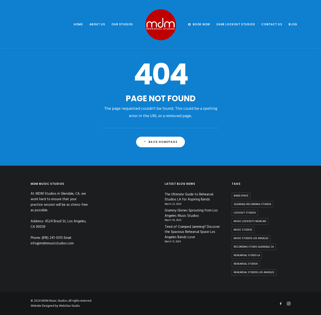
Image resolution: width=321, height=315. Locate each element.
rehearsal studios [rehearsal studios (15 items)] (246, 264)
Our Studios (122, 24)
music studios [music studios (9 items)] (243, 230)
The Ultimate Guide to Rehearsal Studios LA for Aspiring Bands (189, 197)
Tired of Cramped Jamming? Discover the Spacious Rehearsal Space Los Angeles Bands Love (192, 232)
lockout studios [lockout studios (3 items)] (245, 213)
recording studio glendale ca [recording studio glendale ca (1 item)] (254, 247)
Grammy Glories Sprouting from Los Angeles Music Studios (191, 213)
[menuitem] (78, 24)
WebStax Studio (69, 305)
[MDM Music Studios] (160, 24)
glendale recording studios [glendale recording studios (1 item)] (252, 204)
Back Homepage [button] (160, 142)
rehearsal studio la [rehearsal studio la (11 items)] (247, 255)
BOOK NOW (201, 24)
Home (78, 24)
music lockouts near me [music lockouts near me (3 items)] (250, 221)
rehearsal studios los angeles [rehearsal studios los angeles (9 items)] (254, 272)
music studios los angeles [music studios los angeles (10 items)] (251, 238)
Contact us (271, 24)
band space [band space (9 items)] (241, 196)
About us (97, 24)
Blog (293, 24)
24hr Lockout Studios (235, 24)
